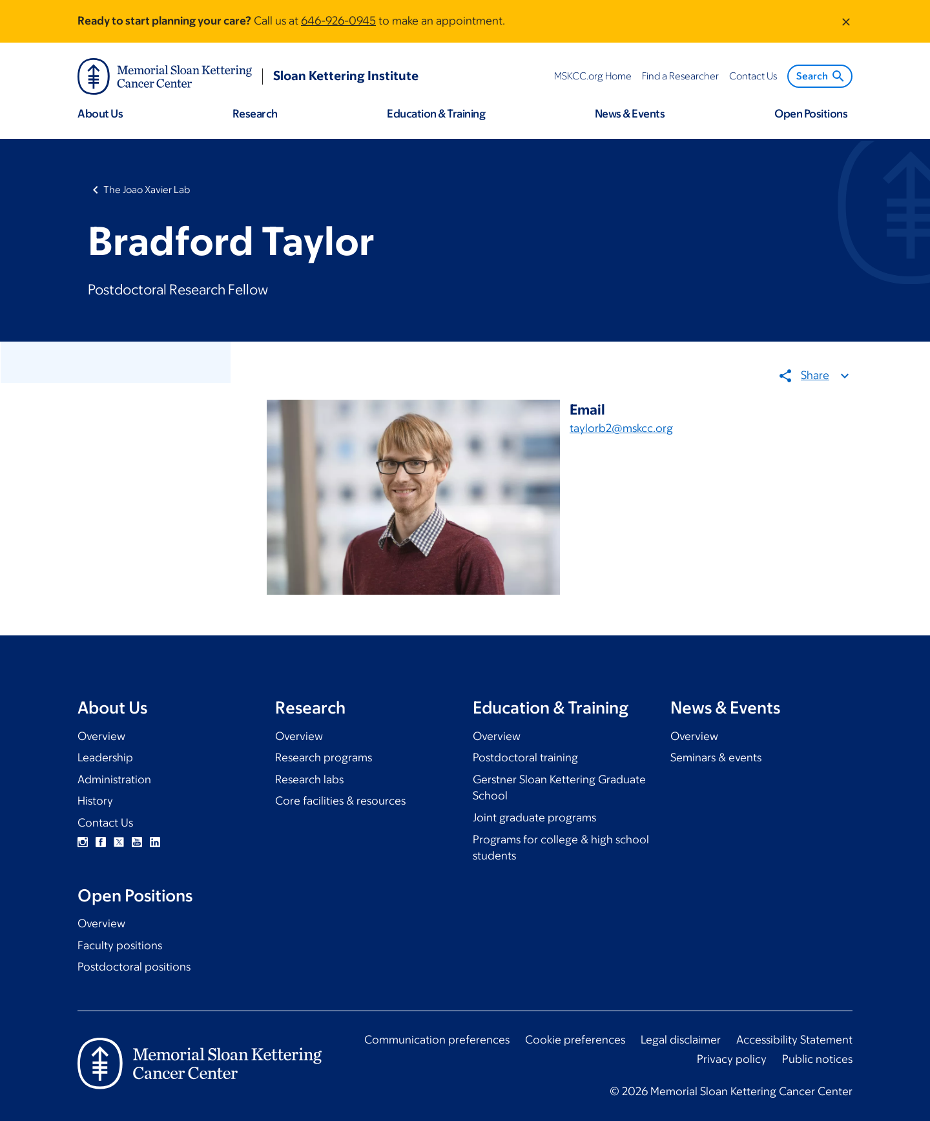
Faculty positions (120, 945)
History (95, 800)
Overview (101, 736)
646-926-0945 (338, 20)
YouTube (137, 842)
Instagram (83, 842)
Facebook (101, 842)
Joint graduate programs (534, 817)
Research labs (309, 779)
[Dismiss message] (846, 21)
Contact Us (105, 822)
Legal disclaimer (681, 1039)
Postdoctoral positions (134, 966)
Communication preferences (437, 1039)
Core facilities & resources (340, 800)
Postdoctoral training (525, 757)
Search (821, 76)
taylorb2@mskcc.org (621, 428)
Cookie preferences (575, 1039)
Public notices (817, 1059)
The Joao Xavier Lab (146, 189)
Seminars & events (715, 757)
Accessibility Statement (794, 1039)
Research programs (323, 757)
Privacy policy (732, 1059)
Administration (114, 779)
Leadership (105, 757)
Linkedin (155, 842)
